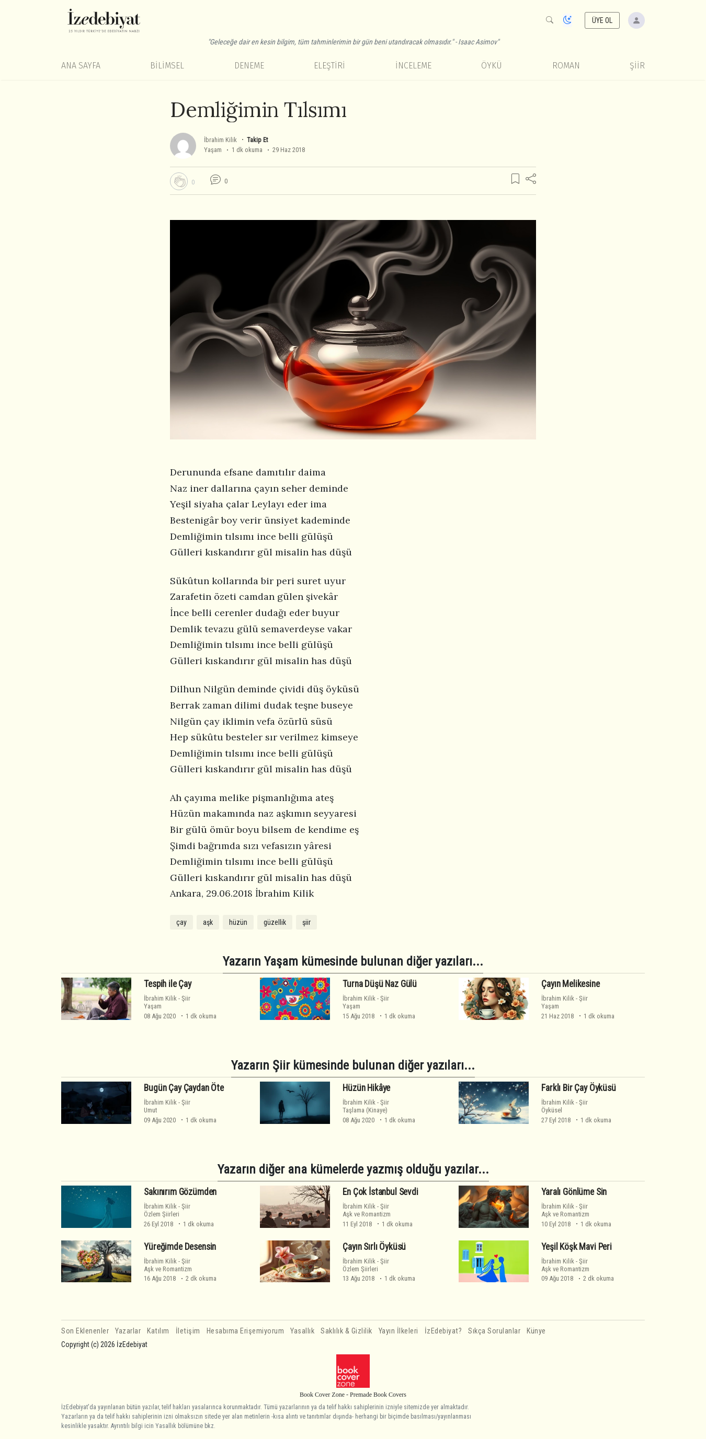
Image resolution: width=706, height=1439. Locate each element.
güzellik (275, 922)
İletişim (188, 1331)
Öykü (491, 66)
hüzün (238, 922)
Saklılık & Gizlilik (346, 1331)
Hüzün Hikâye (366, 1088)
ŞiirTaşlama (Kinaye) (366, 1106)
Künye (536, 1331)
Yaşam (213, 150)
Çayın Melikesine (570, 984)
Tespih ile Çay (167, 984)
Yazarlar (128, 1331)
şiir (306, 922)
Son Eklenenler (85, 1331)
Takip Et (257, 140)
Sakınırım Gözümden (180, 1192)
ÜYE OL (602, 20)
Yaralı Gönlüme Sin (574, 1192)
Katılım (158, 1331)
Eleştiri (329, 66)
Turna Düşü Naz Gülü (380, 984)
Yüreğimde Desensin (180, 1246)
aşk (208, 922)
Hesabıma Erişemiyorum (245, 1331)
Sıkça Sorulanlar (494, 1331)
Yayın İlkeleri (398, 1331)
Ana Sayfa (80, 66)
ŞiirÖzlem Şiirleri (167, 1210)
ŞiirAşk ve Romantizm (367, 1210)
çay (181, 922)
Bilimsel (167, 66)
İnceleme (413, 66)
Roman (566, 66)
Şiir (637, 66)
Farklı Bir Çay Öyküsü (578, 1088)
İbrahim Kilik (220, 140)
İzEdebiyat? (443, 1331)
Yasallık (302, 1331)
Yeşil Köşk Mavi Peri (576, 1246)
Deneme (249, 66)
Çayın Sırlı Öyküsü (374, 1246)
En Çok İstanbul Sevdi (380, 1192)
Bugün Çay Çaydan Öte (184, 1088)
